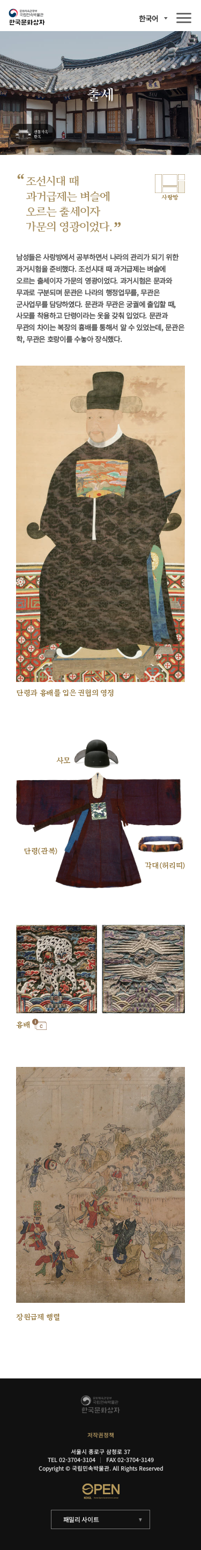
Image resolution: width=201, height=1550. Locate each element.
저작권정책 (100, 1435)
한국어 (148, 18)
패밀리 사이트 (81, 1519)
